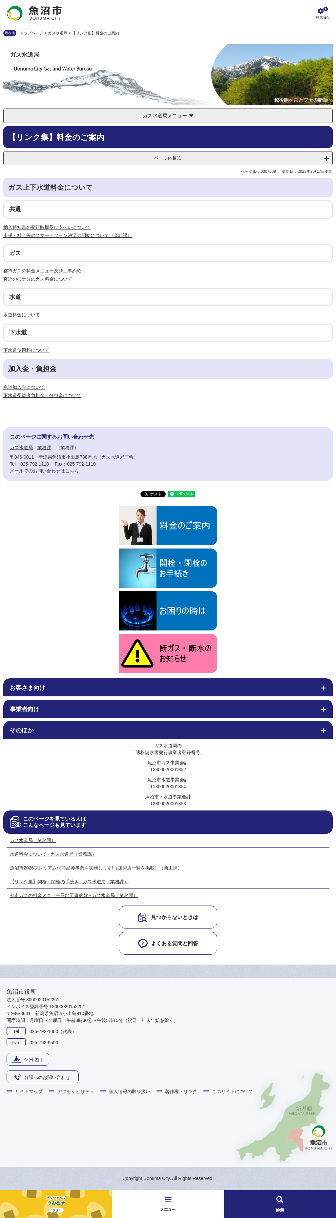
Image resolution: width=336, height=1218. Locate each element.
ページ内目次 (168, 158)
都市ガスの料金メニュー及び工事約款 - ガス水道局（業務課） (74, 895)
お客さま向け (27, 688)
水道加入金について (24, 387)
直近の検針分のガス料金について (37, 279)
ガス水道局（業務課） (33, 840)
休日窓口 (33, 1059)
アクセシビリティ (75, 1091)
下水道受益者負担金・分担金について (42, 395)
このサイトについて (232, 1091)
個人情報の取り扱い (129, 1091)
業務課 (44, 447)
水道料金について (21, 314)
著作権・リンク (181, 1091)
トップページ (31, 33)
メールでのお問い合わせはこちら (44, 470)
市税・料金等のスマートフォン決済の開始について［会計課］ (67, 235)
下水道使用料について (26, 350)
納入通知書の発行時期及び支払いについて (47, 227)
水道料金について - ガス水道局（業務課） (53, 854)
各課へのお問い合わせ (47, 1077)
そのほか (21, 730)
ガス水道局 (58, 33)
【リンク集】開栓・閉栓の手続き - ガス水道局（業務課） (69, 881)
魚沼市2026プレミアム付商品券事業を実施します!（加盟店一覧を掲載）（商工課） (96, 867)
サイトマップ (29, 1091)
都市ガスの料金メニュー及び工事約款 (42, 270)
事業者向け (24, 709)
